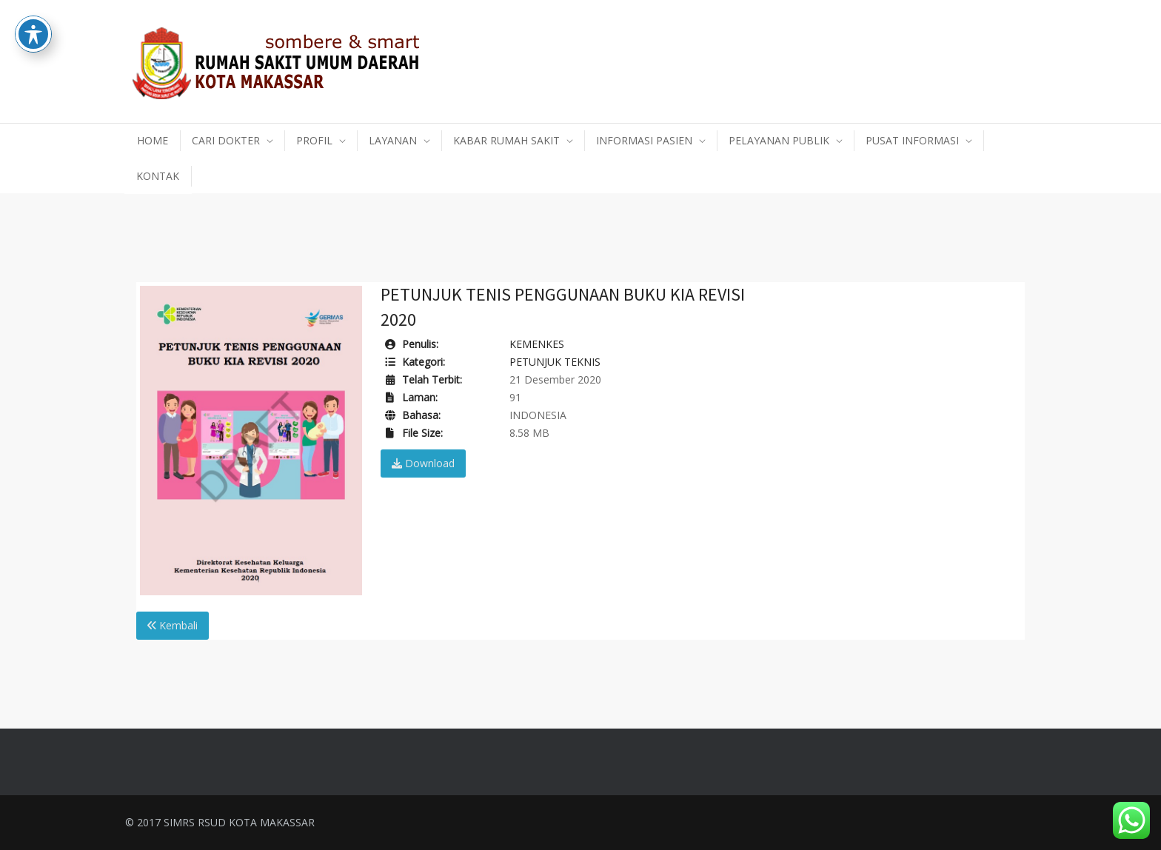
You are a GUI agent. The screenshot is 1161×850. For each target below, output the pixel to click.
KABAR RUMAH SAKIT (506, 140)
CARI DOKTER (226, 140)
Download (423, 463)
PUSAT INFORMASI (912, 140)
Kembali (172, 625)
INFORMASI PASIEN (644, 140)
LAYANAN (393, 140)
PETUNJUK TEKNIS (554, 362)
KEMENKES (536, 344)
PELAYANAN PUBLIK (779, 140)
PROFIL (314, 140)
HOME (152, 140)
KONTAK (157, 176)
